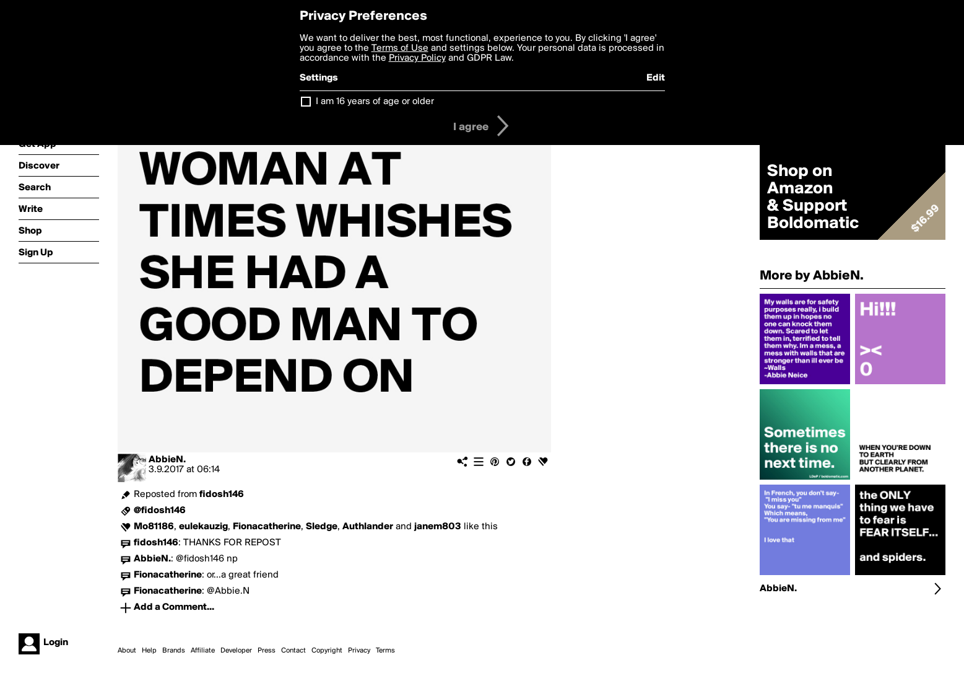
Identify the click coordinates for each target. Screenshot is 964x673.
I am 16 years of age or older (375, 102)
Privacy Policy (417, 58)
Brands (173, 650)
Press (267, 650)
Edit (655, 78)
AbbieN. (167, 460)
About (127, 650)
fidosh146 (221, 494)
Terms (385, 650)
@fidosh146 (160, 511)
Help (149, 650)
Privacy (359, 650)
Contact (293, 650)
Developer (236, 650)
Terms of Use (399, 48)
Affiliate (203, 650)
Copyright (326, 650)
